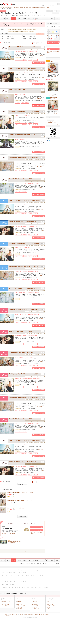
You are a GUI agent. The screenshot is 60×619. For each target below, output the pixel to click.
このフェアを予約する (38, 62)
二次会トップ (34, 601)
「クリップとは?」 (56, 124)
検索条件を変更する (22, 484)
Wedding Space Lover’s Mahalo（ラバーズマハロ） (19, 13)
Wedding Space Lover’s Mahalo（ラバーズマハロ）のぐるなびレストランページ (18, 551)
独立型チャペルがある (30, 587)
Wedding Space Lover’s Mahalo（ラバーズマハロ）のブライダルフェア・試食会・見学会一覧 (39, 563)
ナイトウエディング (22, 587)
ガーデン (16, 587)
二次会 (58, 10)
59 (41, 43)
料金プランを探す (20, 604)
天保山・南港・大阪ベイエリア (33, 575)
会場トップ (3, 18)
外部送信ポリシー (21, 614)
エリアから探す (58, 5)
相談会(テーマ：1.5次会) (24, 31)
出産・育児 (49, 608)
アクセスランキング (35, 608)
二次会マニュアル (35, 607)
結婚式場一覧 (19, 608)
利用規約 (9, 614)
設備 (24, 18)
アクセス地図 (46, 18)
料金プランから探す (51, 5)
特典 (52, 18)
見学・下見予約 (36, 530)
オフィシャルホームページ (11, 533)
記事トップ (49, 601)
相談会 (34, 29)
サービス (30, 18)
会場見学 (24, 29)
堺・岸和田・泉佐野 (24, 575)
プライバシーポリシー (15, 614)
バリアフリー (51, 587)
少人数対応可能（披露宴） (6, 587)
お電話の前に (4, 533)
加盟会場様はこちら (31, 614)
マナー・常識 (4, 605)
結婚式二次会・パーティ (51, 605)
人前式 (10, 584)
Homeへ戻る (45, 5)
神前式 (3, 584)
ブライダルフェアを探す (21, 605)
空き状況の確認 (39, 532)
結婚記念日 (49, 607)
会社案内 (6, 614)
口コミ (57, 18)
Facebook (47, 140)
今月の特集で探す (20, 607)
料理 (19, 18)
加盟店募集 (36, 614)
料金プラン (8, 18)
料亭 (28, 581)
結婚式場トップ (19, 601)
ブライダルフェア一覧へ (36, 527)
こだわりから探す (35, 605)
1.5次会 (13, 587)
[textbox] (51, 4)
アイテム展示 (29, 29)
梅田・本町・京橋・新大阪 (5, 575)
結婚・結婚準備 (50, 604)
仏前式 (13, 584)
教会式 (7, 584)
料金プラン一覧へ (22, 516)
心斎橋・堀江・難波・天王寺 (15, 575)
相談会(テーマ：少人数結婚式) (13, 31)
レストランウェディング (23, 581)
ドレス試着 (19, 29)
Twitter (49, 140)
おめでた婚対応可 (45, 587)
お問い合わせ (32, 532)
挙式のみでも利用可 (38, 587)
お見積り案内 (31, 31)
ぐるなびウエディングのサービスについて (45, 614)
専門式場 (11, 581)
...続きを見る (41, 55)
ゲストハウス (16, 581)
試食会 (10, 29)
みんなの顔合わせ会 (5, 604)
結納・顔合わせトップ (6, 601)
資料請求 (31, 533)
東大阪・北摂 (41, 575)
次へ (43, 43)
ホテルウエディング (5, 581)
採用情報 (26, 614)
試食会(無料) (14, 29)
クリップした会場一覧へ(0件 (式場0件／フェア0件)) (52, 122)
